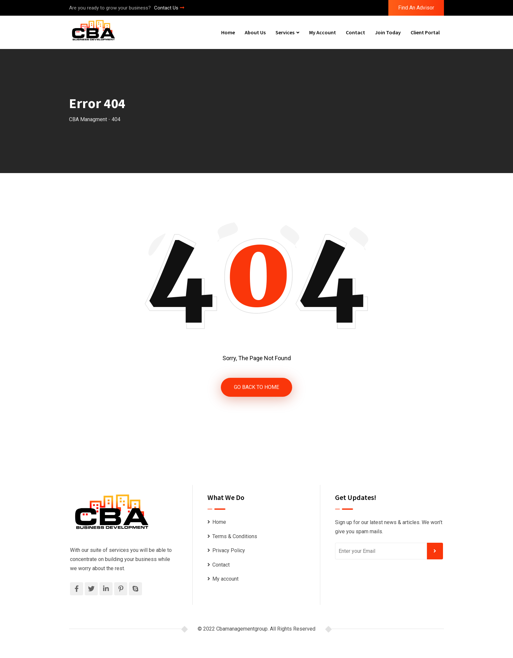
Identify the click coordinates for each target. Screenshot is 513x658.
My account (322, 32)
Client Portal (425, 32)
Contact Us (169, 8)
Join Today (388, 32)
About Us (255, 32)
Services (284, 32)
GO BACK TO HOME (256, 387)
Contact (355, 32)
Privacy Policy (228, 550)
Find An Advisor (416, 8)
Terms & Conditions (234, 536)
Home (228, 32)
